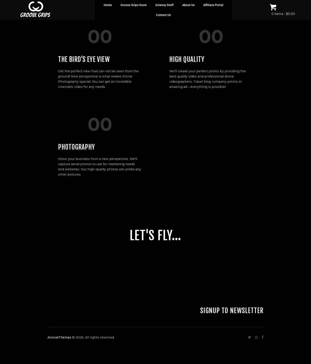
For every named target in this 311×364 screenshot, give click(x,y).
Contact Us (163, 15)
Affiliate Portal (213, 5)
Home (108, 5)
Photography (76, 147)
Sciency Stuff (164, 5)
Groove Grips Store (134, 5)
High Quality (186, 59)
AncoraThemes (59, 337)
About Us (188, 5)
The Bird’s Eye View (84, 59)
